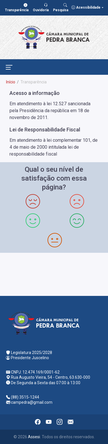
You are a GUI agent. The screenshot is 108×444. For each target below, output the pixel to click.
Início (10, 82)
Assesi (34, 437)
